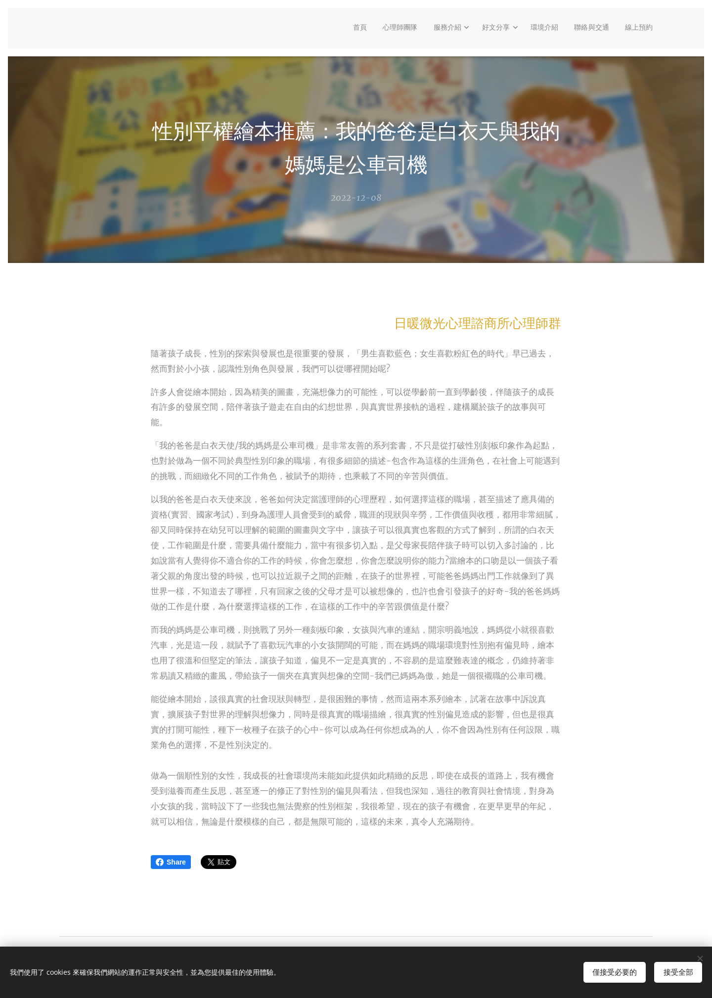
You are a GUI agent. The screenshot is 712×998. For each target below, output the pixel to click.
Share (171, 862)
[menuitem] (342, 28)
